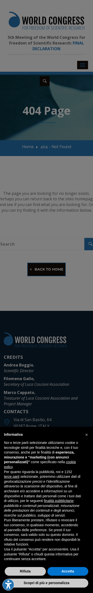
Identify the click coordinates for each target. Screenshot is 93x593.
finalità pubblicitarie (58, 501)
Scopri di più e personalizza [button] (46, 583)
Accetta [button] (68, 571)
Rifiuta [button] (25, 571)
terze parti (11, 477)
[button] (87, 435)
